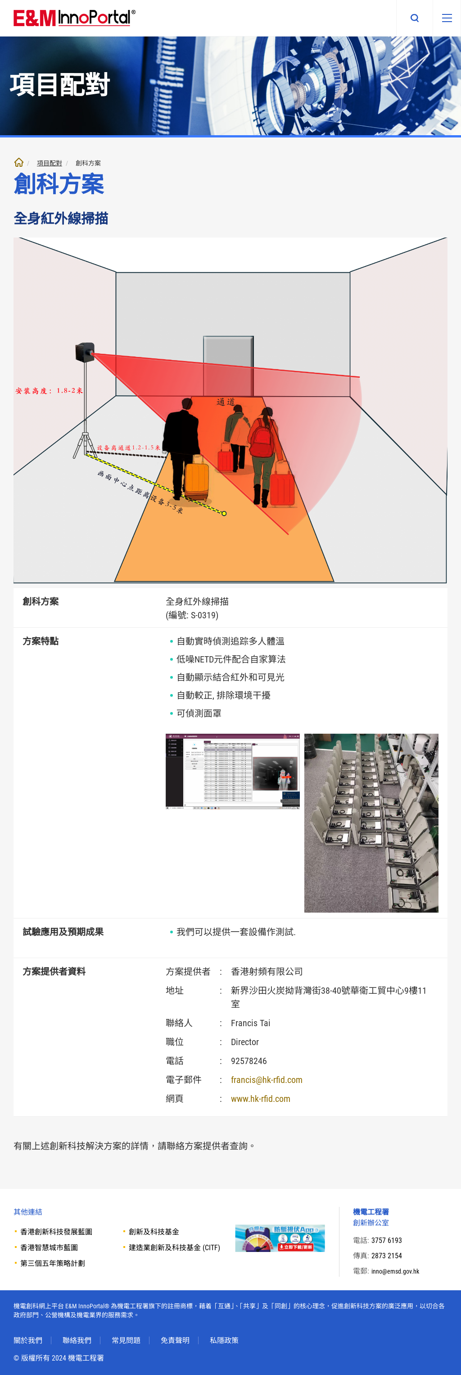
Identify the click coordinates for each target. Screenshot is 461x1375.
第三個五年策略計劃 (52, 1263)
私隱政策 (224, 1340)
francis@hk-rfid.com (267, 1079)
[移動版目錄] (443, 18)
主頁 (18, 162)
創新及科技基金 (154, 1232)
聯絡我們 (77, 1340)
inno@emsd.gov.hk (398, 1271)
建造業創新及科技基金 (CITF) (174, 1247)
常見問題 (126, 1340)
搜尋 (406, 18)
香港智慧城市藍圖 (49, 1247)
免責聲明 (175, 1340)
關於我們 (28, 1340)
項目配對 (49, 163)
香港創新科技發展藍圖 (56, 1232)
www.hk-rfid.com (260, 1098)
